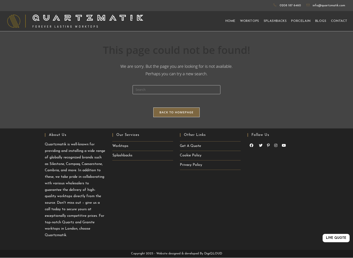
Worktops (120, 146)
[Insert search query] (176, 89)
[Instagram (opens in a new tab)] (276, 146)
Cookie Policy (190, 156)
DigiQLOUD (213, 254)
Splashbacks (122, 156)
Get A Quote (190, 146)
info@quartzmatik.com (329, 5)
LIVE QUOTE (336, 238)
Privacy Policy (191, 165)
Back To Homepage (176, 112)
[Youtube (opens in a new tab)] (261, 146)
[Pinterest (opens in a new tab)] (268, 146)
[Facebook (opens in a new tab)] (251, 146)
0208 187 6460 (290, 5)
